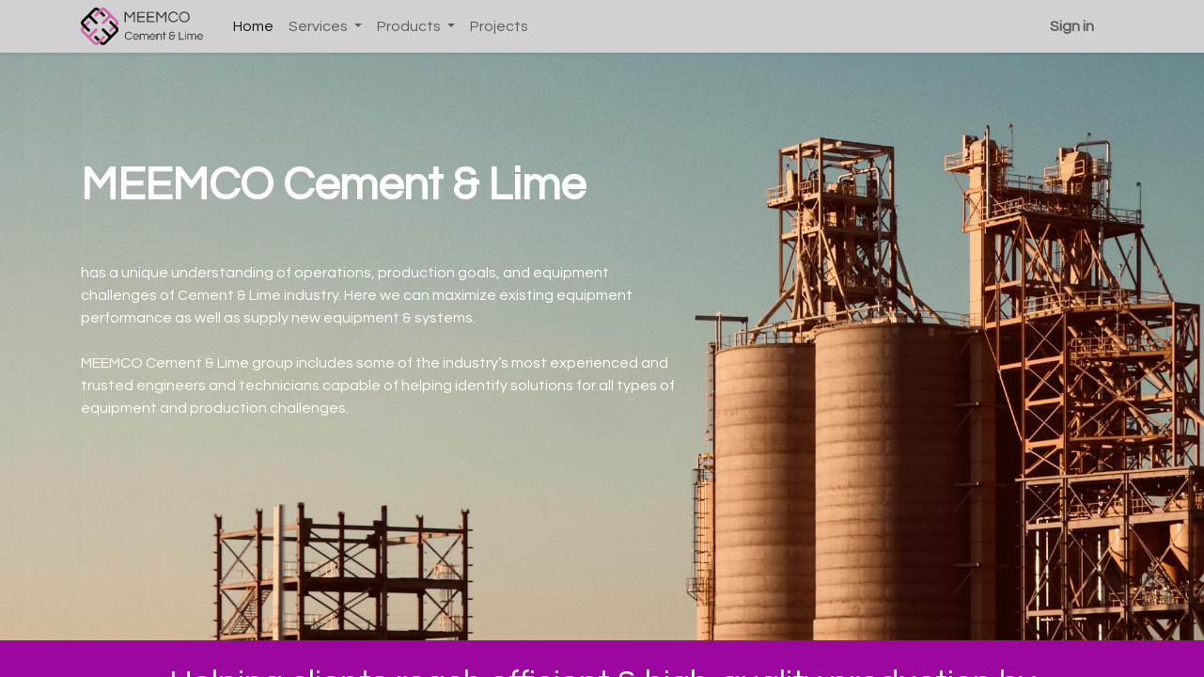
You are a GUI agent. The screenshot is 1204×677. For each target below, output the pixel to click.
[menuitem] (253, 26)
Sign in (1072, 26)
